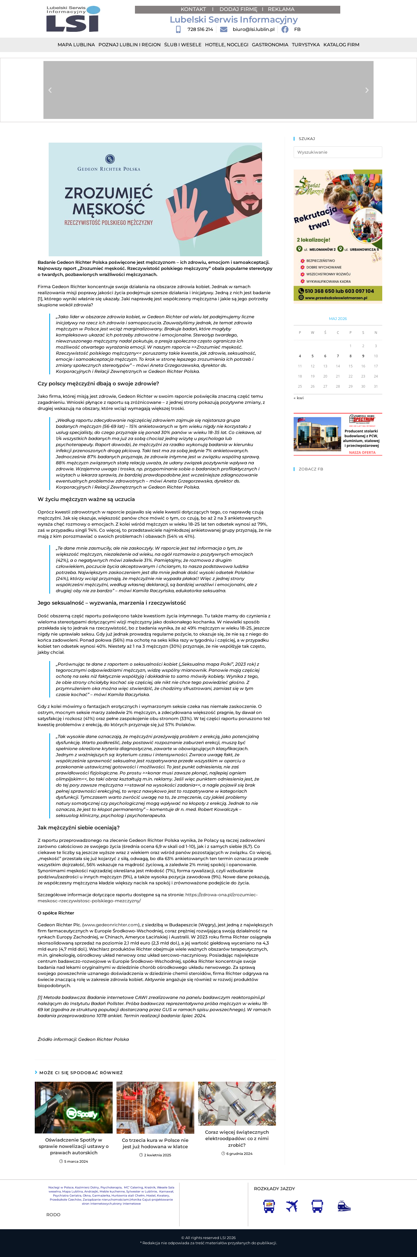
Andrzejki (91, 1191)
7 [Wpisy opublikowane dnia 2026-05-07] (338, 356)
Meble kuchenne (112, 1191)
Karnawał (165, 1191)
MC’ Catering (133, 1187)
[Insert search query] (338, 152)
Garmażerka (101, 1195)
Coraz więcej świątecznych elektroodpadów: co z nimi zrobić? (237, 1138)
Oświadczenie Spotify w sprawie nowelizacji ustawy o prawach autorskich (74, 1146)
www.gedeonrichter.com (111, 924)
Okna (87, 1195)
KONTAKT (194, 9)
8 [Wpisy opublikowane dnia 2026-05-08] (351, 356)
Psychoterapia (111, 1187)
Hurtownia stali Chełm (128, 1195)
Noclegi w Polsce (61, 1187)
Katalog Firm (341, 44)
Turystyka (306, 44)
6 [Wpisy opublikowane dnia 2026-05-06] (325, 356)
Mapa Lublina (76, 44)
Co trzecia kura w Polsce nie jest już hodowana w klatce (155, 1143)
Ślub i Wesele (183, 44)
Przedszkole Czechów (65, 1199)
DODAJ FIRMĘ (238, 9)
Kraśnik (150, 1187)
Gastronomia (270, 44)
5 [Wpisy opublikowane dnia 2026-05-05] (313, 356)
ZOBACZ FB (311, 469)
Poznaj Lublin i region (129, 44)
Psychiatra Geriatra (67, 1195)
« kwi (299, 397)
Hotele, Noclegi (226, 44)
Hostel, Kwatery (157, 1195)
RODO (53, 1214)
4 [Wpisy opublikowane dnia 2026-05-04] (300, 356)
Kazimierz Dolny (87, 1187)
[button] (50, 90)
